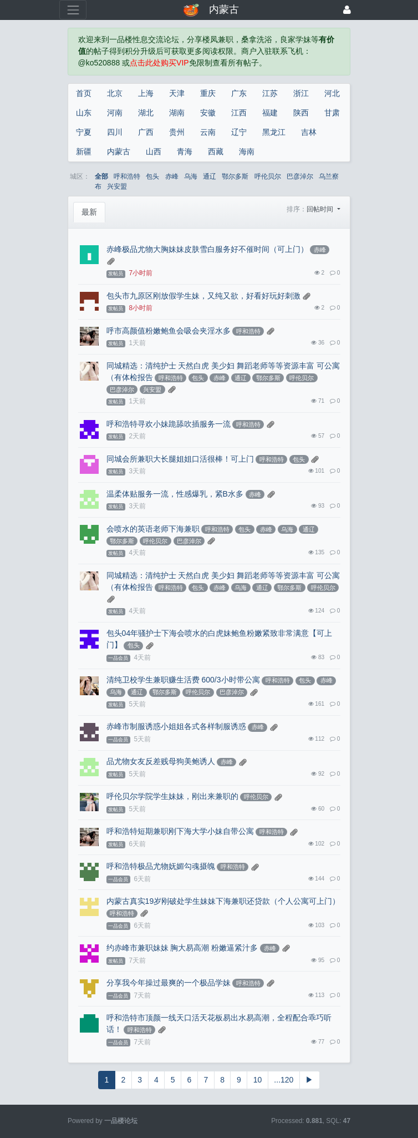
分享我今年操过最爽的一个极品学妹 (168, 982)
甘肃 (332, 112)
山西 (153, 151)
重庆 (208, 93)
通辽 (209, 176)
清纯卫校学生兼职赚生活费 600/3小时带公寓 (183, 679)
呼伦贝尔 (267, 176)
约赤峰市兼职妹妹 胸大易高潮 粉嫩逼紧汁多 (182, 947)
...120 (283, 1079)
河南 (115, 112)
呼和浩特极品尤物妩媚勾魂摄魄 (160, 866)
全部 (101, 176)
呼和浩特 (127, 176)
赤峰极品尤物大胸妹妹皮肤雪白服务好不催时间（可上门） (207, 249)
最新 (89, 212)
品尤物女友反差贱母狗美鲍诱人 (160, 761)
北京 (115, 93)
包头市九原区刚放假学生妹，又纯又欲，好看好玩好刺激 (203, 295)
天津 (177, 93)
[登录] (347, 9)
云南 (208, 132)
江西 (239, 112)
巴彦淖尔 (300, 176)
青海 (184, 151)
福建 (270, 112)
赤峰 (172, 176)
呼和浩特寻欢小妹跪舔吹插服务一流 (168, 423)
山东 (83, 112)
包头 (152, 176)
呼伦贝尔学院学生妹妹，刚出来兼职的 (172, 796)
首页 (83, 93)
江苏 (270, 93)
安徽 (208, 112)
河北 (332, 93)
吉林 (309, 132)
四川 (115, 132)
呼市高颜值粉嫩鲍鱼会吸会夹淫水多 (168, 330)
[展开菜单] (72, 9)
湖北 (146, 112)
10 (257, 1079)
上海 (146, 93)
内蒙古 (118, 151)
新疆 (83, 151)
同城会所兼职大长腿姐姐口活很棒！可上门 (180, 458)
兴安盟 (117, 186)
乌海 (190, 176)
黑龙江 (274, 132)
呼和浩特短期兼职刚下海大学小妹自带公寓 (180, 831)
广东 (239, 93)
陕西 (301, 112)
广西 (146, 132)
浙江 (301, 93)
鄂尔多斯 (235, 176)
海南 (246, 151)
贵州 (177, 132)
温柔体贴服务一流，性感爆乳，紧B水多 (174, 493)
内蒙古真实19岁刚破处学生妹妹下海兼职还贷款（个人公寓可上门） (223, 901)
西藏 (215, 151)
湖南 (177, 112)
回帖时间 (321, 209)
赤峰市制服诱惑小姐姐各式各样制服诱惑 (176, 726)
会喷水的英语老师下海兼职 (153, 528)
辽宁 (239, 132)
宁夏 (83, 132)
